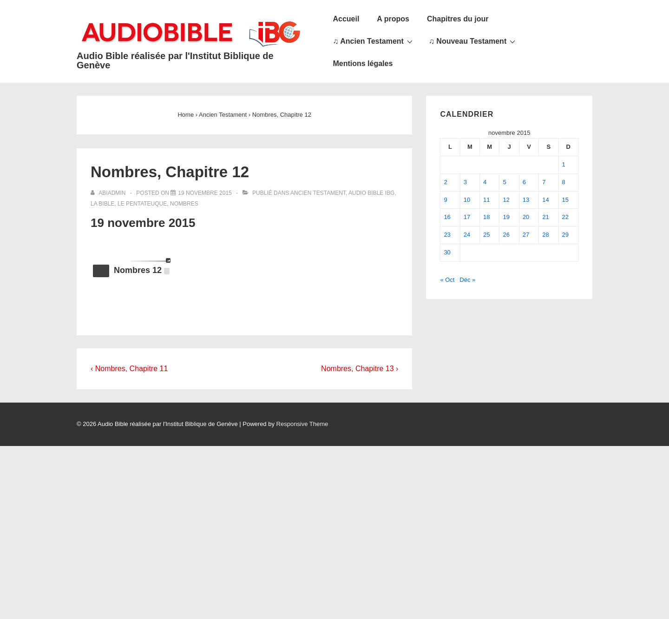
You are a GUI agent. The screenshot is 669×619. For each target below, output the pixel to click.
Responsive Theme (302, 423)
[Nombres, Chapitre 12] (204, 193)
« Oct (447, 279)
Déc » (467, 279)
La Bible (102, 203)
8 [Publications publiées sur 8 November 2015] (563, 182)
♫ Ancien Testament (373, 40)
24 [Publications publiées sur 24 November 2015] (467, 234)
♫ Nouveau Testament (473, 40)
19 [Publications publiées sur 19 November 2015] (506, 216)
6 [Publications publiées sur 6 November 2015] (524, 182)
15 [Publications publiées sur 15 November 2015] (565, 199)
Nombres (184, 203)
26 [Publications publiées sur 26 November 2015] (506, 234)
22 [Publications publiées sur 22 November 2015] (565, 216)
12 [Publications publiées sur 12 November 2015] (506, 199)
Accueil (346, 19)
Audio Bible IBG (371, 193)
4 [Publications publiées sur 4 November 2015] (484, 182)
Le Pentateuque (142, 203)
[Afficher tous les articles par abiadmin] (109, 193)
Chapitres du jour (457, 19)
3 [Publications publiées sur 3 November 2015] (465, 182)
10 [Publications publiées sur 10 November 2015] (467, 199)
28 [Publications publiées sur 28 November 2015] (545, 234)
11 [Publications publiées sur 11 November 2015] (486, 199)
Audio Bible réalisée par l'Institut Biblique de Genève (175, 60)
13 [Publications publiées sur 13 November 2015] (526, 199)
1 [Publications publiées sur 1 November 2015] (563, 164)
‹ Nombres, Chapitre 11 (129, 369)
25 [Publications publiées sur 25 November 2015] (486, 234)
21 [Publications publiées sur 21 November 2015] (545, 216)
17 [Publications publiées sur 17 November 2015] (467, 216)
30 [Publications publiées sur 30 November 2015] (447, 252)
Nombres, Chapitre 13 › (359, 369)
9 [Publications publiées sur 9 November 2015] (445, 199)
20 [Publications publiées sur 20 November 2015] (526, 216)
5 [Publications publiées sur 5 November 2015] (504, 182)
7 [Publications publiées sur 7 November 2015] (543, 182)
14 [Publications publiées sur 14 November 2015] (545, 199)
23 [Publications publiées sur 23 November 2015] (447, 234)
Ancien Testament (318, 193)
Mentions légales (363, 63)
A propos (393, 19)
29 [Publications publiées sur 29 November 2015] (565, 234)
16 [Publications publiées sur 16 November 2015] (447, 216)
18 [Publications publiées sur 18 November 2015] (486, 216)
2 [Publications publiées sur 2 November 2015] (445, 182)
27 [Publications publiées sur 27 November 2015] (526, 234)
